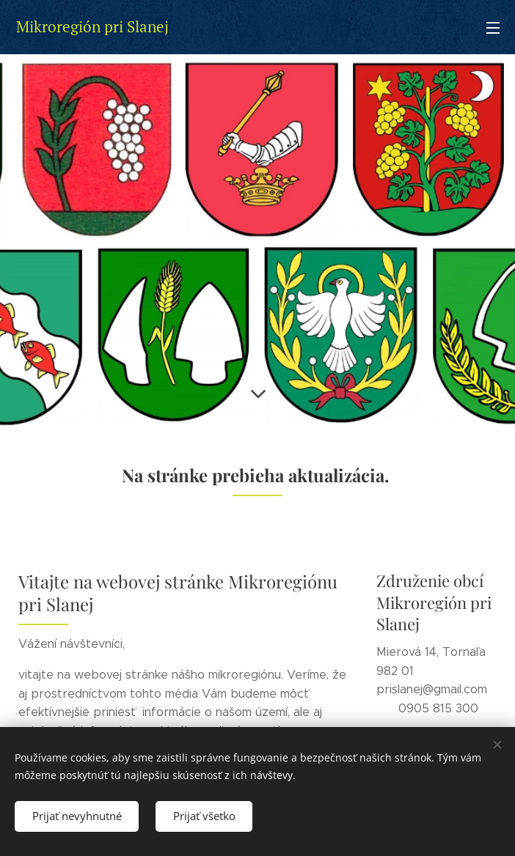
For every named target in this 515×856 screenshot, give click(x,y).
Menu (493, 28)
